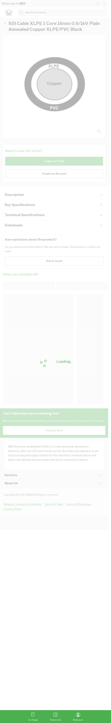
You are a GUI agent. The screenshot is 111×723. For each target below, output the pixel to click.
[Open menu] (33, 716)
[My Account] (78, 716)
